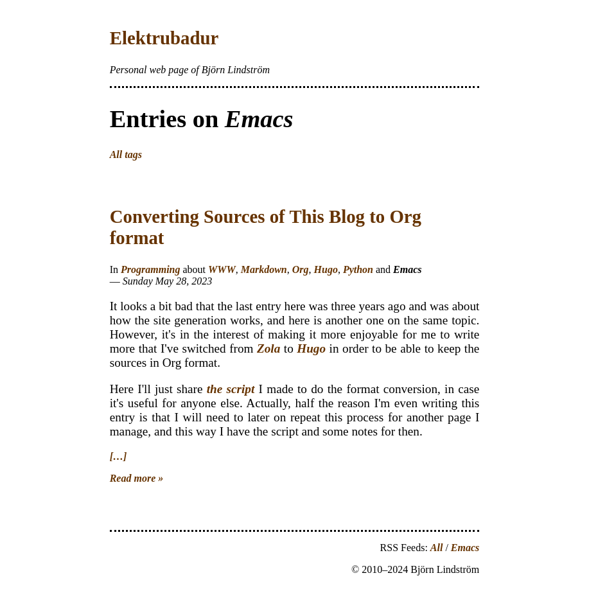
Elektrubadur (164, 38)
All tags (126, 154)
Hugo (326, 269)
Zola (268, 348)
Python (358, 269)
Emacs (465, 547)
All (436, 547)
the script (231, 389)
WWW (222, 269)
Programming (150, 269)
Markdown (264, 269)
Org (300, 269)
